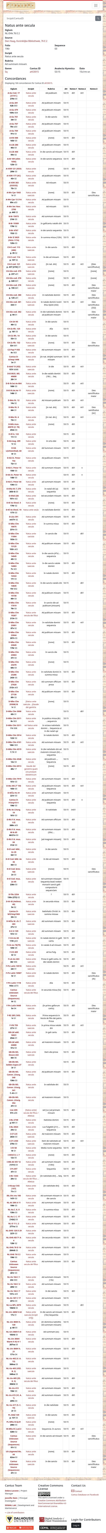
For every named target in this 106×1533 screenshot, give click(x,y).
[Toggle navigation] (96, 5)
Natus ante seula (31, 509)
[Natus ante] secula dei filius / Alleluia (31, 1113)
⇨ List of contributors (14, 1512)
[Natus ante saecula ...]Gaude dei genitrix (31, 704)
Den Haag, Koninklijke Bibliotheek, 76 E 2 (26, 41)
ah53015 (34, 71)
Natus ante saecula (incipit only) (31, 1315)
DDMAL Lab (10, 1505)
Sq (6, 71)
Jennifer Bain (11, 1498)
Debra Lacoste (12, 1490)
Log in (76, 1525)
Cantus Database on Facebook (85, 1494)
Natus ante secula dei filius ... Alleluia (31, 1179)
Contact (76, 1491)
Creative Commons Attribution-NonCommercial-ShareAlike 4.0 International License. (52, 1503)
